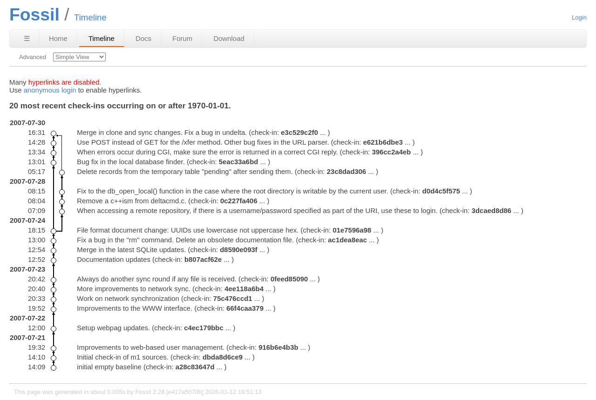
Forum (182, 38)
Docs (143, 38)
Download (228, 38)
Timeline (101, 38)
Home (58, 38)
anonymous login (50, 90)
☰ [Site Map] (27, 38)
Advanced (32, 56)
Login (579, 17)
